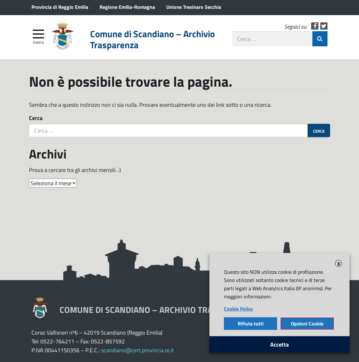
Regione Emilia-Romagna (127, 6)
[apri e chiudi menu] (38, 33)
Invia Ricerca (320, 38)
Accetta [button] (279, 344)
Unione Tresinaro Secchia (193, 6)
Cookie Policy (238, 308)
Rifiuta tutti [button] (251, 323)
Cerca (36, 118)
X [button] (338, 263)
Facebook (314, 26)
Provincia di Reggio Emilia (59, 6)
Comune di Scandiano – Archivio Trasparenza (152, 39)
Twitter (324, 26)
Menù (38, 42)
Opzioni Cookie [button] (307, 323)
